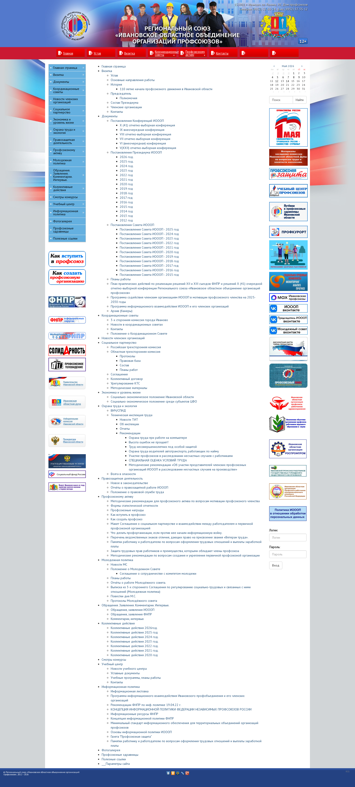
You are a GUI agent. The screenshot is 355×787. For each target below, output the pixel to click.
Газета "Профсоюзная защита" (131, 736)
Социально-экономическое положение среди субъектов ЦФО (154, 401)
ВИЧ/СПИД (118, 410)
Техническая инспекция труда (131, 415)
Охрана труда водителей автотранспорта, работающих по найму (174, 451)
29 (283, 73)
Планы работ (129, 370)
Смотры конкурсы (114, 659)
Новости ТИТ (129, 419)
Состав (124, 365)
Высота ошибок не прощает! (148, 442)
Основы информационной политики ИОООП (141, 732)
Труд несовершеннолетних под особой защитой (163, 447)
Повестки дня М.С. (123, 596)
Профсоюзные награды (127, 510)
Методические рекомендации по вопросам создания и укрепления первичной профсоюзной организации (185, 555)
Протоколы (127, 356)
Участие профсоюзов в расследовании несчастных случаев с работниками (181, 456)
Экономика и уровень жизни (121, 392)
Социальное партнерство (119, 343)
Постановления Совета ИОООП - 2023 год (149, 238)
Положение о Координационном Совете (139, 333)
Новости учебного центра (129, 669)
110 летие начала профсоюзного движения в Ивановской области (166, 89)
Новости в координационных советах (137, 324)
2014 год (126, 211)
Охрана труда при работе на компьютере (158, 438)
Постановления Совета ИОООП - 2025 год (149, 229)
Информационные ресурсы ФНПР (134, 714)
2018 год (126, 193)
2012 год (126, 220)
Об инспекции (129, 424)
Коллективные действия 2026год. (134, 628)
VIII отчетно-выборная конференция (145, 134)
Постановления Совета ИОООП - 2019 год (149, 256)
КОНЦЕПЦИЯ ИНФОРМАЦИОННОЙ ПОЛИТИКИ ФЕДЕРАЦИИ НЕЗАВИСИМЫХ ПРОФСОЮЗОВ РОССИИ (181, 709)
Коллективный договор (127, 379)
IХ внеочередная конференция (142, 130)
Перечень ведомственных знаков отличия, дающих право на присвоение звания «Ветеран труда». (179, 537)
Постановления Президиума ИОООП (136, 152)
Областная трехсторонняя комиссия (135, 352)
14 (287, 81)
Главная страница (114, 66)
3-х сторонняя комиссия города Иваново (139, 320)
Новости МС (119, 564)
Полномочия (128, 98)
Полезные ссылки (114, 759)
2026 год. (127, 157)
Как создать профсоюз (126, 519)
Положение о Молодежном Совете (135, 569)
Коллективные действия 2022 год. (134, 646)
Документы (110, 116)
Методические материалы (129, 388)
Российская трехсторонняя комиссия (136, 347)
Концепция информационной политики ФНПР (142, 718)
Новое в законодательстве (129, 483)
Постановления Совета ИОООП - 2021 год (149, 247)
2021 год (126, 180)
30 (289, 73)
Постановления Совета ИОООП (132, 225)
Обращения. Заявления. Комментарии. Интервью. (135, 605)
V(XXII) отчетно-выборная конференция (148, 148)
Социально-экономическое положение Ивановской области (152, 397)
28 (278, 73)
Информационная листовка (130, 691)
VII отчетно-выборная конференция (145, 139)
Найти (300, 100)
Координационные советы (120, 315)
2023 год (126, 170)
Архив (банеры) (121, 311)
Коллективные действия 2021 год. (134, 650)
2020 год (126, 184)
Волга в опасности (123, 474)
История (116, 84)
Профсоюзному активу (117, 496)
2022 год (126, 175)
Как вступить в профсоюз (128, 515)
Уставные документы (125, 673)
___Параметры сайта (116, 764)
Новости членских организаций (123, 338)
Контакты (117, 112)
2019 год (126, 189)
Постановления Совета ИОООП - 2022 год (149, 243)
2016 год (126, 202)
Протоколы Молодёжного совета (134, 601)
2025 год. (127, 161)
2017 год (126, 198)
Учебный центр (112, 664)
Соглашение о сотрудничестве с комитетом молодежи (158, 573)
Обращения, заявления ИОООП (132, 610)
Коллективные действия (118, 623)
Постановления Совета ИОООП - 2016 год (149, 270)
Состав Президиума (124, 103)
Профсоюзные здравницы (120, 755)
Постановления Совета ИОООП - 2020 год (149, 252)
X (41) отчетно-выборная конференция (147, 125)
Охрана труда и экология (119, 406)
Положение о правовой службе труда (137, 492)
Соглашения (119, 374)
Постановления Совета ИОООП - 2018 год (149, 261)
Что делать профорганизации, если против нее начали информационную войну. (166, 533)
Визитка (107, 71)
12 (276, 81)
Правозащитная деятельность (122, 478)
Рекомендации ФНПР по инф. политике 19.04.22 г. (146, 705)
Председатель (121, 93)
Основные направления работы (133, 80)
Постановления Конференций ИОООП (137, 121)
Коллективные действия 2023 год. (134, 641)
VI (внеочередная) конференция (143, 143)
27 (273, 73)
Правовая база (130, 361)
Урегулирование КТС (125, 383)
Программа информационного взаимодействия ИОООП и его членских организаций (170, 306)
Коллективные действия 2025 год (134, 632)
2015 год (126, 207)
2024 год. (127, 166)
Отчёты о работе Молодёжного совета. (138, 583)
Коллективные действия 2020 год (134, 655)
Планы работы (121, 279)
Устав (114, 75)
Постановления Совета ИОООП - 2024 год (149, 234)
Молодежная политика (117, 560)
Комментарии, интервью (127, 619)
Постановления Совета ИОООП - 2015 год (149, 275)
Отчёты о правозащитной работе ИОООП (139, 487)
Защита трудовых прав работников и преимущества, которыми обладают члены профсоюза (175, 551)
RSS (347, 771)
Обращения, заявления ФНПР (131, 614)
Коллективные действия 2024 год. (134, 637)
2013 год (126, 216)
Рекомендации (130, 433)
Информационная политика (121, 687)
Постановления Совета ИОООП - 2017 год (149, 266)
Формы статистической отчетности (134, 506)
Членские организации (126, 107)
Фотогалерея (111, 750)
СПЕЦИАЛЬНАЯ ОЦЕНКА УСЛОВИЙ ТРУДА (158, 460)
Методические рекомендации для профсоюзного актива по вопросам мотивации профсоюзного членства (185, 501)
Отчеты (125, 429)
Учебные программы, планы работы (136, 678)
